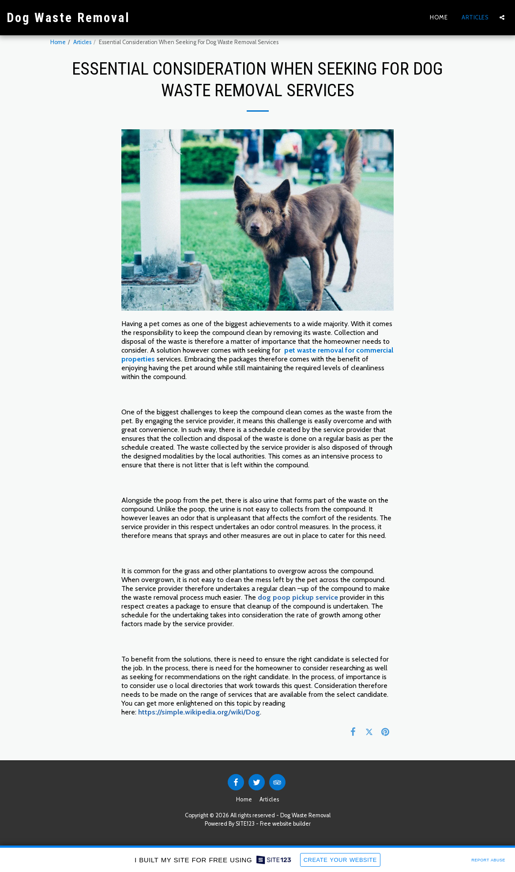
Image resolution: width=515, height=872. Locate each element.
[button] (502, 17)
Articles (82, 42)
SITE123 (245, 823)
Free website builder (285, 823)
